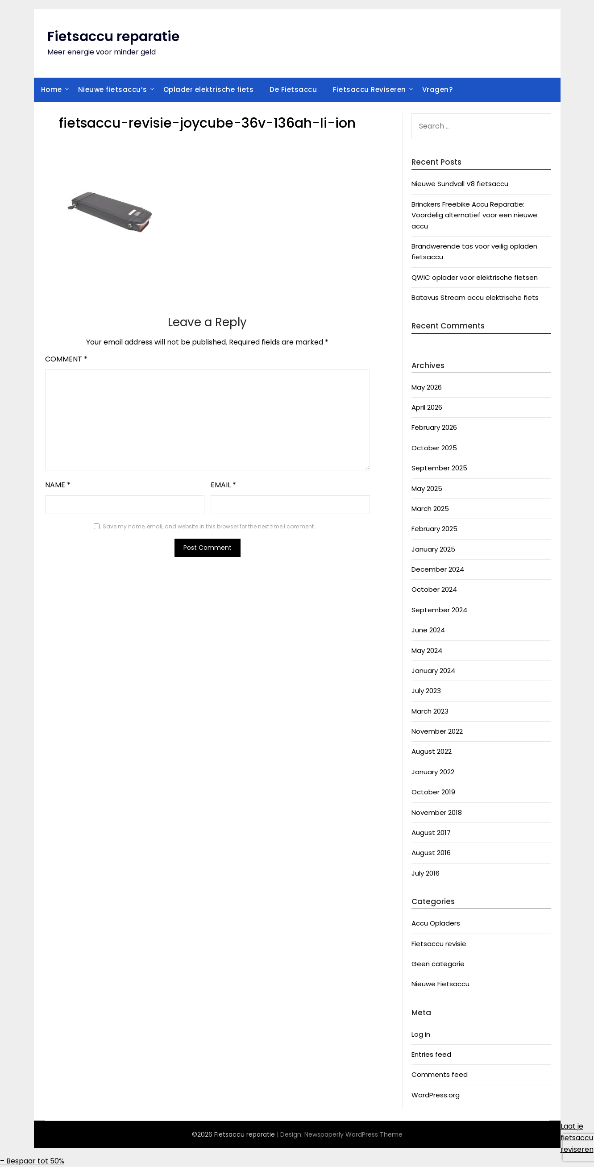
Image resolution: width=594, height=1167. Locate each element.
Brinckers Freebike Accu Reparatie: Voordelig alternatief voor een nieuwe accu (474, 215)
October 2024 (434, 589)
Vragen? (437, 89)
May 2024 (426, 650)
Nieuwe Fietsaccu (440, 983)
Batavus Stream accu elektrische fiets (475, 297)
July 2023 (426, 690)
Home (51, 89)
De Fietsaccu (293, 89)
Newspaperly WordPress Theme (353, 1134)
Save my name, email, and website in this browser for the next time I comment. (209, 526)
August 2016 (431, 852)
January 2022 (432, 772)
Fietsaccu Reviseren (369, 89)
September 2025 (439, 468)
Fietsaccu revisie (438, 943)
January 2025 (433, 549)
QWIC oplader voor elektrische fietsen (474, 277)
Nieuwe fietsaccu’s (112, 89)
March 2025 (430, 508)
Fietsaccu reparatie (113, 36)
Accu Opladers (435, 923)
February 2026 (434, 427)
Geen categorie (438, 963)
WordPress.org (435, 1095)
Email (223, 485)
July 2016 (425, 873)
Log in (420, 1034)
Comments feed (439, 1074)
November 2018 (436, 812)
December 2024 (437, 569)
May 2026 (426, 387)
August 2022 (431, 751)
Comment (66, 359)
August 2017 (431, 832)
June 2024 (428, 630)
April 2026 (426, 407)
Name (58, 485)
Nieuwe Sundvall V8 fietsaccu (459, 183)
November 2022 (437, 731)
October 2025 (434, 448)
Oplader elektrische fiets (208, 89)
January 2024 (433, 670)
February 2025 (434, 528)
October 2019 (433, 792)
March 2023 (430, 711)
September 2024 (439, 610)
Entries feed (431, 1054)
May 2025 (426, 488)
